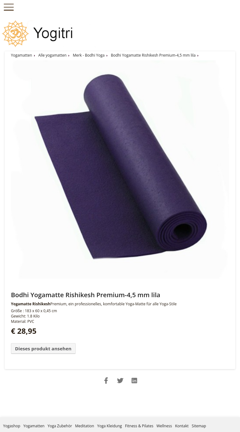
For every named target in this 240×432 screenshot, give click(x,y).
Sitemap (199, 426)
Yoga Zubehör (60, 426)
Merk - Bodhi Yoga (89, 55)
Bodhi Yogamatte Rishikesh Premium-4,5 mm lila (153, 55)
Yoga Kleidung (109, 426)
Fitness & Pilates (139, 426)
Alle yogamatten (52, 55)
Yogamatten (21, 55)
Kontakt (181, 426)
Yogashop (11, 426)
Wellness (164, 426)
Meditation (84, 426)
